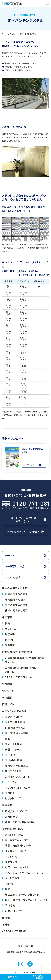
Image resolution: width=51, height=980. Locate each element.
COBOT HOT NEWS (14, 931)
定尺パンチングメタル (16, 867)
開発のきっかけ (12, 716)
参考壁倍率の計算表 (15, 765)
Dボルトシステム (13, 834)
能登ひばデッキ (12, 911)
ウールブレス (11, 878)
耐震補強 (9, 634)
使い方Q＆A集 (11, 771)
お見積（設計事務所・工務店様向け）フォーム (24, 660)
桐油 (6, 889)
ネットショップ (25, 577)
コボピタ (8, 793)
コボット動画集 (12, 760)
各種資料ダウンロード (16, 776)
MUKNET (25, 555)
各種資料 (7, 805)
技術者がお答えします (14, 588)
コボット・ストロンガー (16, 787)
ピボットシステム (13, 798)
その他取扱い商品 (12, 828)
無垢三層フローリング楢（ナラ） (21, 894)
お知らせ (7, 924)
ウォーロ (8, 883)
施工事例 (7, 617)
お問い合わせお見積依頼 (38, 977)
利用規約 (7, 697)
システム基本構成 (13, 722)
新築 (6, 623)
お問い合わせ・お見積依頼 (17, 652)
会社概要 (7, 684)
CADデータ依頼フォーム (17, 677)
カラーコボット (12, 782)
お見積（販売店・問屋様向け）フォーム (20, 669)
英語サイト (8, 704)
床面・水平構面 (12, 744)
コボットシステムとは (14, 710)
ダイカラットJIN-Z (14, 851)
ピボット (8, 639)
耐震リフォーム (12, 749)
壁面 (6, 738)
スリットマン (10, 856)
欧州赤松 (9, 905)
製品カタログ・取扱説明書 (18, 822)
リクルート (8, 690)
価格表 (6, 917)
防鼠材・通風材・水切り (16, 845)
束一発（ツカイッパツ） (16, 840)
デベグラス (23, 873)
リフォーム (9, 629)
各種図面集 (10, 816)
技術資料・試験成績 (14, 811)
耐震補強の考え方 (14, 727)
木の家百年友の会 (25, 566)
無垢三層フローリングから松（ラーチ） (25, 900)
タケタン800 (10, 862)
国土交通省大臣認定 (15, 733)
